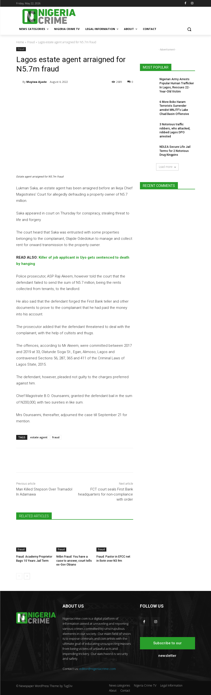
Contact (125, 690)
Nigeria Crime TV (145, 685)
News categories (119, 685)
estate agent (38, 437)
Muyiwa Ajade (36, 82)
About (112, 690)
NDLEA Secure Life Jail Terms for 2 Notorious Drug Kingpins (175, 151)
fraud (55, 437)
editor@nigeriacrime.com (97, 669)
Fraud (31, 42)
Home (20, 42)
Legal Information (171, 685)
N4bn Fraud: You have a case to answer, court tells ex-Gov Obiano (74, 560)
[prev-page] (19, 576)
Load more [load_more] (167, 167)
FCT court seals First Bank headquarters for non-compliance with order (105, 494)
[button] (189, 29)
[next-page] (27, 576)
